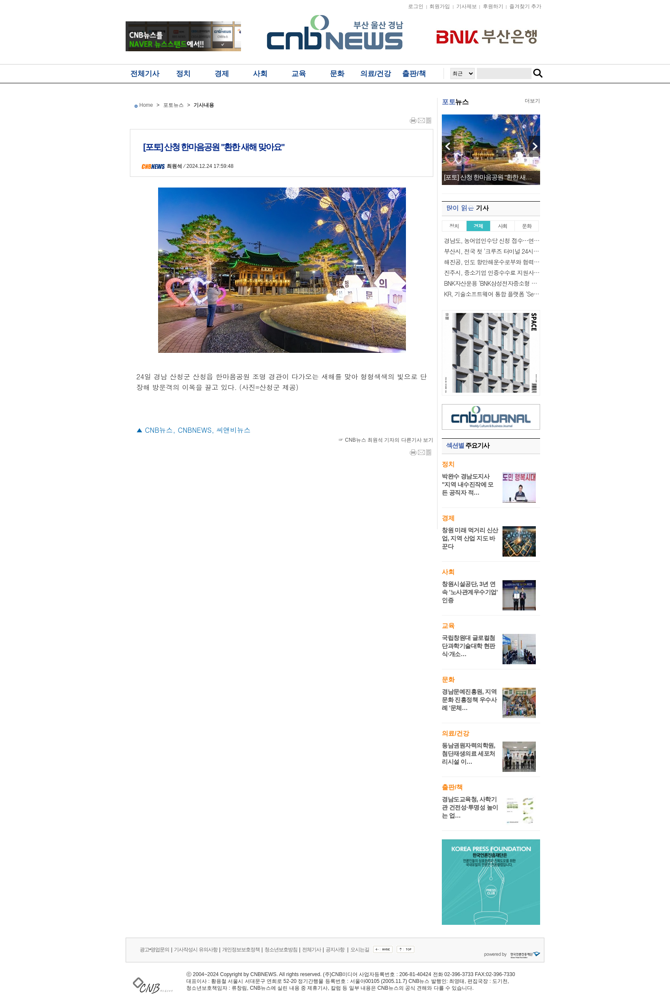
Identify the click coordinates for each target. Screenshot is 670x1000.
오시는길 (359, 950)
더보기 (532, 101)
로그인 (415, 6)
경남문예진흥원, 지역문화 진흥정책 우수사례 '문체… (469, 699)
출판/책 (414, 74)
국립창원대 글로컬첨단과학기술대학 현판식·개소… (468, 645)
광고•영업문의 (154, 950)
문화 (337, 74)
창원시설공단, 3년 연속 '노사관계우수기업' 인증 (470, 592)
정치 (183, 74)
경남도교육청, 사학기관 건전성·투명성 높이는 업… (470, 807)
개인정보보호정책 (241, 950)
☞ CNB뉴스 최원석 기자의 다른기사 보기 (385, 440)
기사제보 (466, 6)
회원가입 (439, 6)
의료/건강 (375, 74)
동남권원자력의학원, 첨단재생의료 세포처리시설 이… (468, 753)
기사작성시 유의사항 (195, 950)
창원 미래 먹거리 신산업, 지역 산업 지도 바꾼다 (470, 538)
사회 (260, 74)
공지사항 (335, 950)
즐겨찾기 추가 (525, 6)
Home (146, 105)
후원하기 (493, 6)
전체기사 (144, 74)
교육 (298, 74)
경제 (222, 74)
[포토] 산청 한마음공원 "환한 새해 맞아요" (491, 177)
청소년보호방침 (280, 950)
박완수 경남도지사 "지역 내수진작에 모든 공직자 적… (468, 484)
